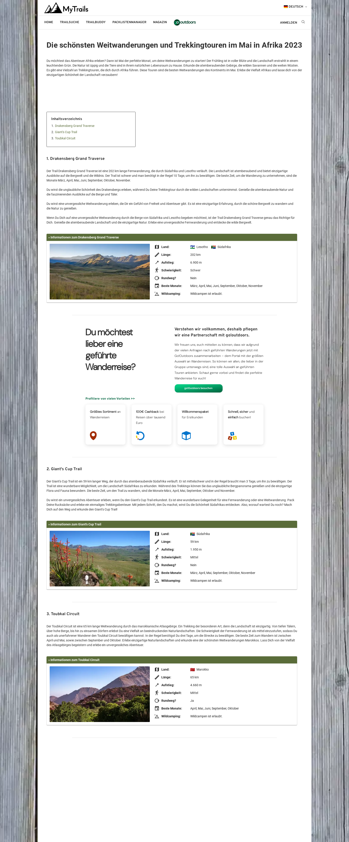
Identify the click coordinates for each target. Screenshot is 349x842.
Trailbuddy (96, 22)
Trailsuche (69, 22)
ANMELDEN (288, 23)
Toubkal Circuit (65, 138)
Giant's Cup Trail (66, 132)
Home (48, 22)
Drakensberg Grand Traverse (74, 126)
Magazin (160, 22)
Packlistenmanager (129, 22)
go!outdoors (185, 22)
